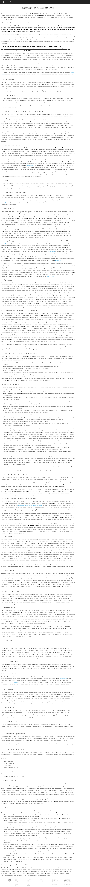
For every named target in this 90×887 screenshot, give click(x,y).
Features (16, 884)
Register (86, 2)
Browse (12, 2)
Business (29, 882)
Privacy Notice (30, 165)
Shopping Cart (55, 880)
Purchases (54, 881)
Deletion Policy (50, 276)
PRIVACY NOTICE (28, 24)
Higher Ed (29, 881)
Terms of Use (67, 879)
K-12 (28, 880)
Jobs (15, 885)
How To (41, 880)
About (27, 2)
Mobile (28, 885)
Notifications (54, 884)
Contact (41, 881)
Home (5, 2)
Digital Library (17, 881)
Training (33, 2)
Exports (53, 882)
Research (16, 880)
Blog (15, 882)
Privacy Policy (67, 880)
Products (20, 2)
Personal (29, 884)
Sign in (80, 2)
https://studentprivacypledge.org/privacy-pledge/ (30, 505)
